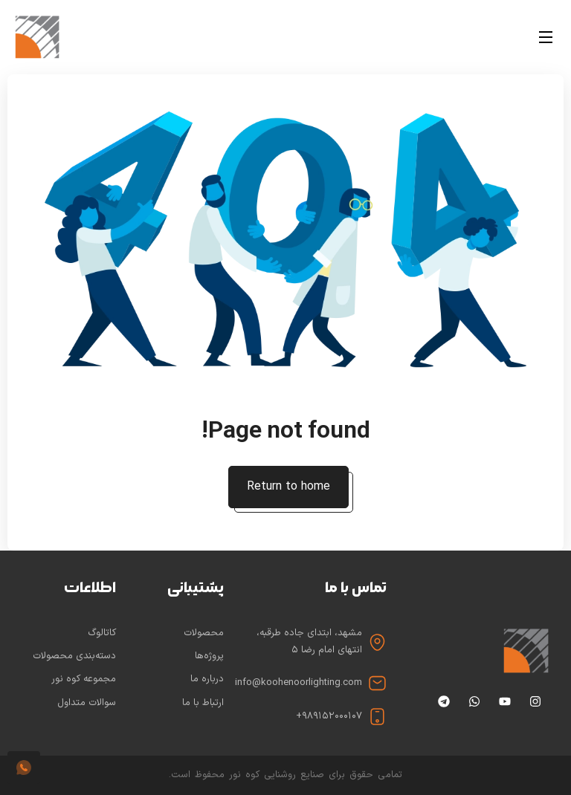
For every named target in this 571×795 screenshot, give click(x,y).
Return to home (288, 487)
